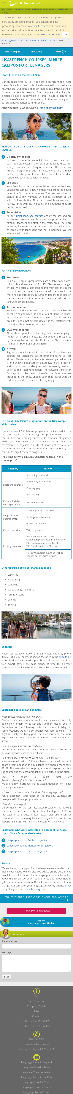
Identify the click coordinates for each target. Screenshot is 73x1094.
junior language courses (29, 216)
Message (6, 952)
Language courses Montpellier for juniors (30, 845)
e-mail (68, 885)
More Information (51, 34)
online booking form (35, 889)
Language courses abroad (15, 40)
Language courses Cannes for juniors (27, 851)
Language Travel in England (36, 1062)
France (53, 40)
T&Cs (36, 996)
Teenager (34, 40)
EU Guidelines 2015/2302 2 (36, 1026)
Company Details (36, 1006)
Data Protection (36, 1001)
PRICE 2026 (36, 51)
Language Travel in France (36, 1087)
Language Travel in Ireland (36, 1072)
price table (65, 657)
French (44, 40)
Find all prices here (51, 107)
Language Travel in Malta (36, 1067)
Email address (9, 941)
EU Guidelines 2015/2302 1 (36, 1021)
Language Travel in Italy (36, 1092)
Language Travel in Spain (37, 1082)
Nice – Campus (12, 51)
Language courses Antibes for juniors (27, 840)
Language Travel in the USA (36, 1077)
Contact (36, 1016)
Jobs (36, 1011)
